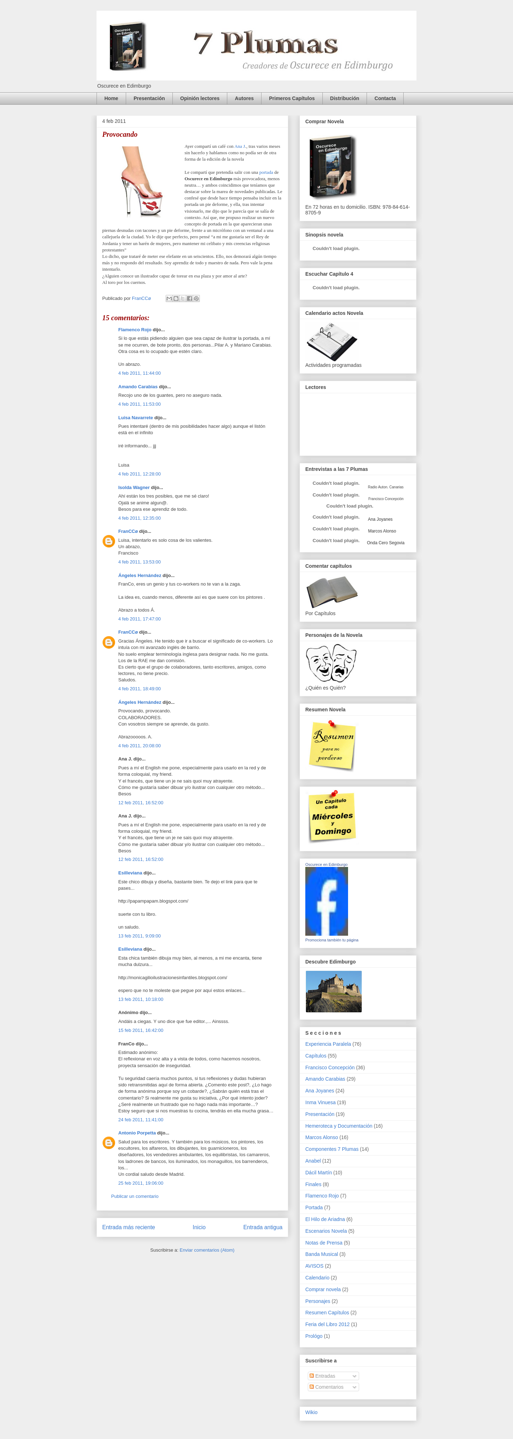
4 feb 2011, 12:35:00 (139, 518)
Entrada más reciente (128, 1227)
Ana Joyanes (380, 519)
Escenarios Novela (326, 1231)
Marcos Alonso (381, 531)
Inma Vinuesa (320, 1102)
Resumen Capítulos (327, 1312)
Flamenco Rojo (134, 329)
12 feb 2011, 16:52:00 (141, 802)
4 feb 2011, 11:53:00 (139, 404)
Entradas (322, 1376)
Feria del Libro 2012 (327, 1324)
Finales (313, 1184)
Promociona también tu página (331, 940)
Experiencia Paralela (328, 1044)
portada (266, 172)
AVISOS (314, 1266)
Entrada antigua (263, 1227)
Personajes (317, 1301)
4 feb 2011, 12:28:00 (139, 474)
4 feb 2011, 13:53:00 (139, 562)
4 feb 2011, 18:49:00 (139, 688)
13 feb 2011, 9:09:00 (139, 936)
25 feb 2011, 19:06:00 (141, 1183)
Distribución (344, 98)
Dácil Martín (318, 1172)
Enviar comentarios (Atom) (207, 1250)
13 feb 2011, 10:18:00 (141, 999)
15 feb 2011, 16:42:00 (141, 1030)
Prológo (313, 1336)
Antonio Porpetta (137, 1133)
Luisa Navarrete (135, 417)
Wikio (311, 1412)
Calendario (317, 1277)
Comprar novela (323, 1289)
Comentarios (326, 1387)
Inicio (199, 1227)
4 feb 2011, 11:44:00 (139, 373)
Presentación (149, 98)
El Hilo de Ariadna (325, 1219)
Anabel (313, 1161)
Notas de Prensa (323, 1243)
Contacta (385, 98)
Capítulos (315, 1056)
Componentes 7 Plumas (331, 1149)
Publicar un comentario (135, 1196)
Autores (244, 98)
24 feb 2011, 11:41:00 (141, 1119)
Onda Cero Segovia (385, 542)
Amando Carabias (138, 386)
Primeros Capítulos (292, 98)
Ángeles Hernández (139, 575)
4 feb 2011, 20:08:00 (139, 745)
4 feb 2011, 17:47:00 (139, 619)
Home (111, 98)
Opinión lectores (199, 98)
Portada (314, 1207)
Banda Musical (321, 1254)
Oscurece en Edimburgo (326, 864)
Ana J (239, 146)
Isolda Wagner (134, 487)
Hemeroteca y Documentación (338, 1126)
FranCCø (128, 531)
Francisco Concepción (330, 1067)
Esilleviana (130, 873)
